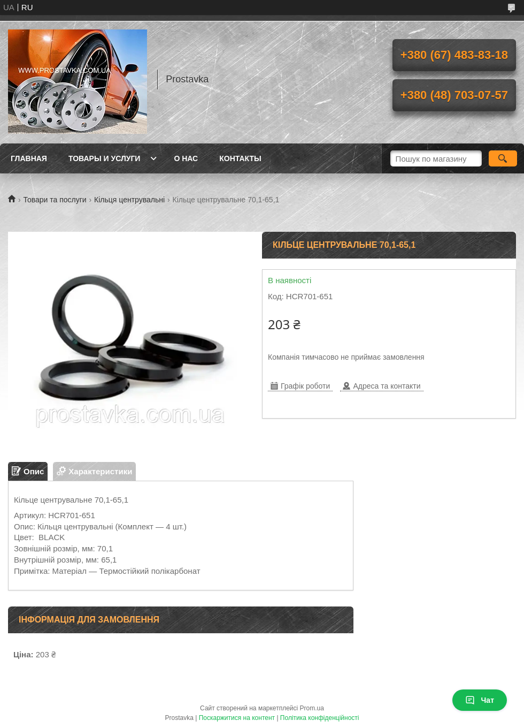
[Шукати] (503, 158)
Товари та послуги (54, 199)
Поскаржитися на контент (237, 718)
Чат (479, 700)
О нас (186, 158)
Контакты (240, 158)
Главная (29, 158)
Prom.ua (312, 708)
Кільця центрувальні (129, 199)
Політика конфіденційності (319, 718)
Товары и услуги (104, 158)
